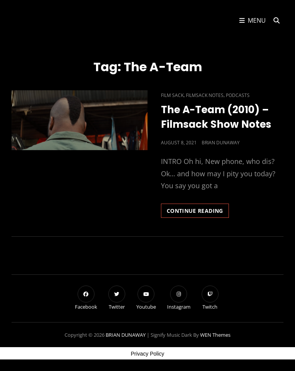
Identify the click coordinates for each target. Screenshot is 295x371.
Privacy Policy (147, 354)
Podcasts (238, 95)
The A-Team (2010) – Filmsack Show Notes (216, 117)
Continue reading (198, 212)
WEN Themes (215, 334)
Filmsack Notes (205, 95)
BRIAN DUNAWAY (126, 334)
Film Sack (172, 95)
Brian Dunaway (221, 142)
